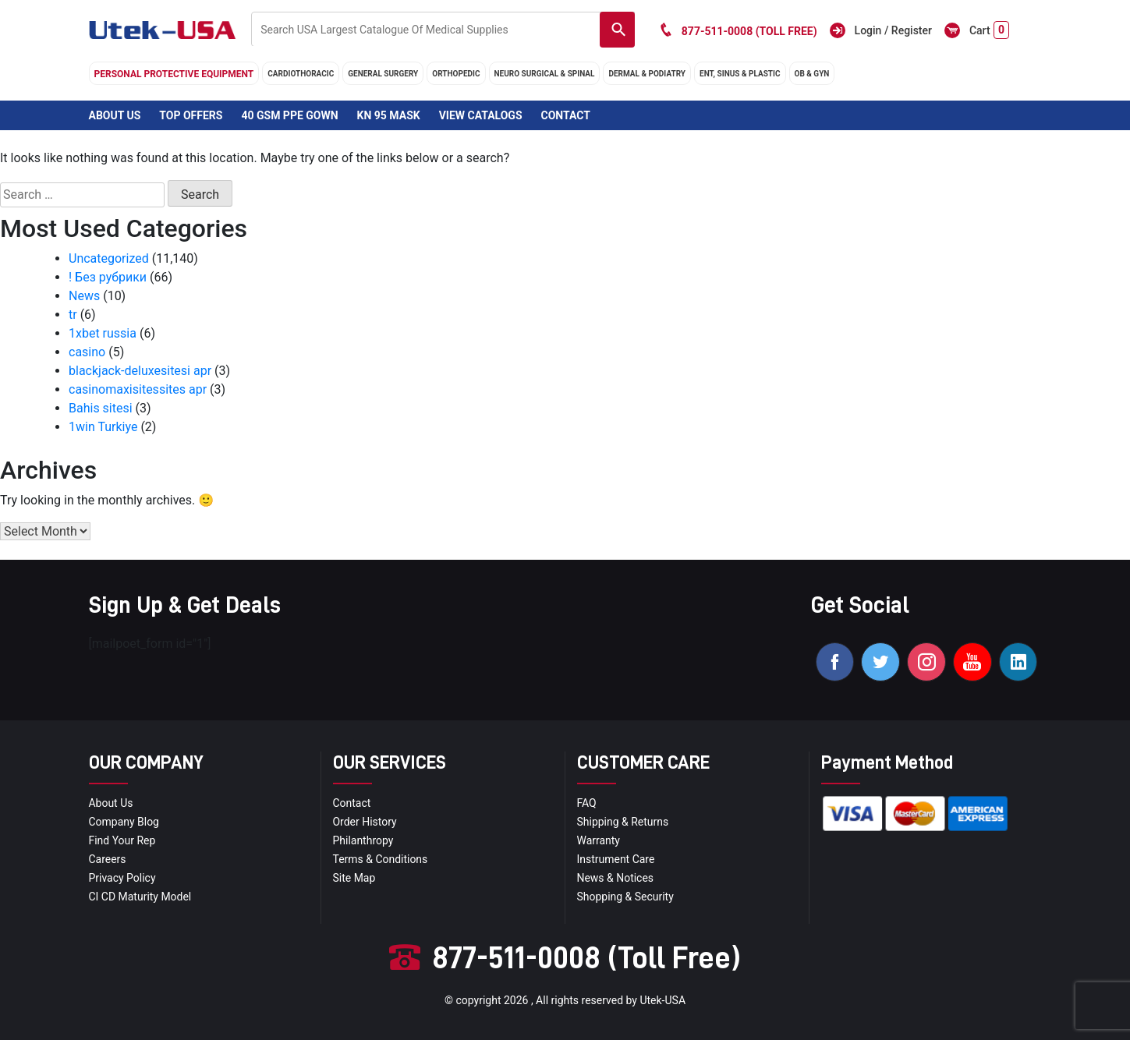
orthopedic (456, 73)
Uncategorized (109, 258)
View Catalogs (480, 115)
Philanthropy (363, 840)
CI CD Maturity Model (140, 896)
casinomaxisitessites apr (138, 389)
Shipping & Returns (623, 821)
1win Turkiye (103, 426)
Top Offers (190, 115)
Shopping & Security (626, 896)
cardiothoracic (300, 73)
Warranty (599, 840)
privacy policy (122, 878)
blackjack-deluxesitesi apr (140, 370)
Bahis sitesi (101, 408)
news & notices (615, 878)
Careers (107, 859)
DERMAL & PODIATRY (646, 73)
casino (87, 352)
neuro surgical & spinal (544, 73)
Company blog (124, 821)
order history (365, 821)
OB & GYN (812, 73)
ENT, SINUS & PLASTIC (740, 73)
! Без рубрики (108, 277)
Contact (565, 115)
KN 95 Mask (388, 115)
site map (354, 878)
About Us (115, 115)
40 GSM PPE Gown (289, 115)
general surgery (383, 73)
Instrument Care (616, 859)
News (84, 295)
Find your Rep (122, 840)
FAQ (587, 803)
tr (73, 314)
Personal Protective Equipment (174, 74)
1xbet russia (102, 333)
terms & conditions (380, 859)
